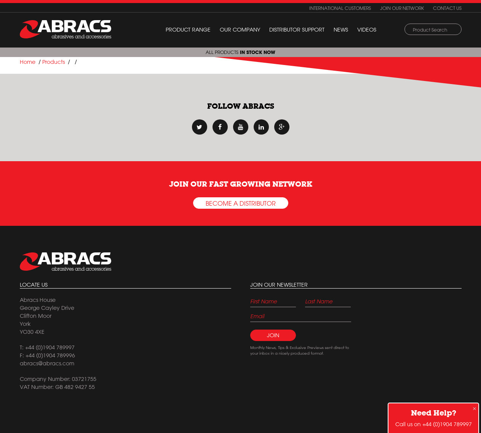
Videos (366, 29)
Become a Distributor (241, 203)
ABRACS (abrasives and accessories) (65, 29)
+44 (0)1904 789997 (447, 424)
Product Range (188, 29)
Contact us (447, 8)
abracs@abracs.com (47, 363)
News (341, 29)
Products (53, 62)
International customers (340, 8)
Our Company (240, 29)
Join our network (402, 8)
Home (27, 62)
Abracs (65, 261)
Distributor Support (296, 29)
